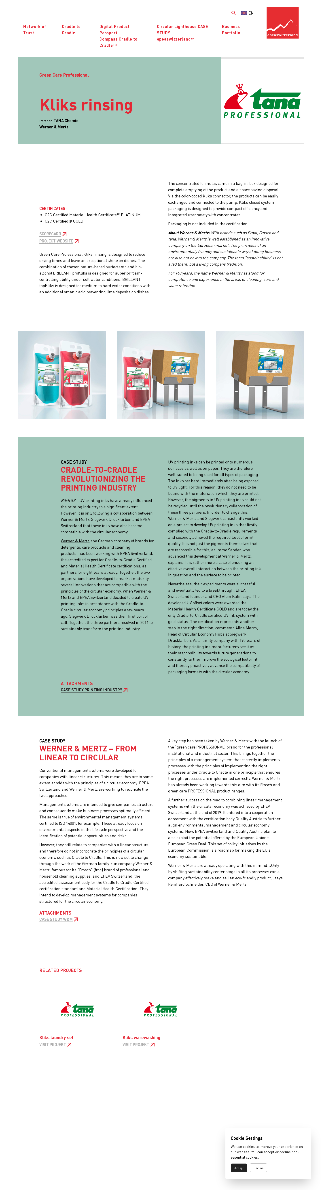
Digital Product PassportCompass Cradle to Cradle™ (119, 36)
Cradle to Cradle (71, 29)
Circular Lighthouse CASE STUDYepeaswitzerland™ (182, 32)
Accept (239, 1168)
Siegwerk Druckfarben (89, 616)
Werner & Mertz (75, 540)
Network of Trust (34, 29)
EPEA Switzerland (136, 553)
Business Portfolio (231, 29)
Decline (258, 1168)
